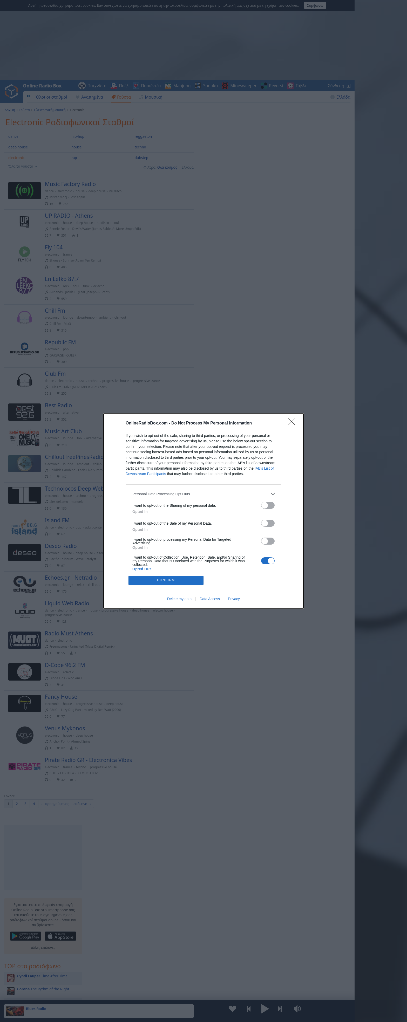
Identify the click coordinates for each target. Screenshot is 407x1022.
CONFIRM (166, 580)
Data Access (210, 599)
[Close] (293, 423)
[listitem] (203, 494)
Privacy (234, 599)
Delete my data (179, 599)
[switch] (268, 505)
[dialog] (203, 511)
